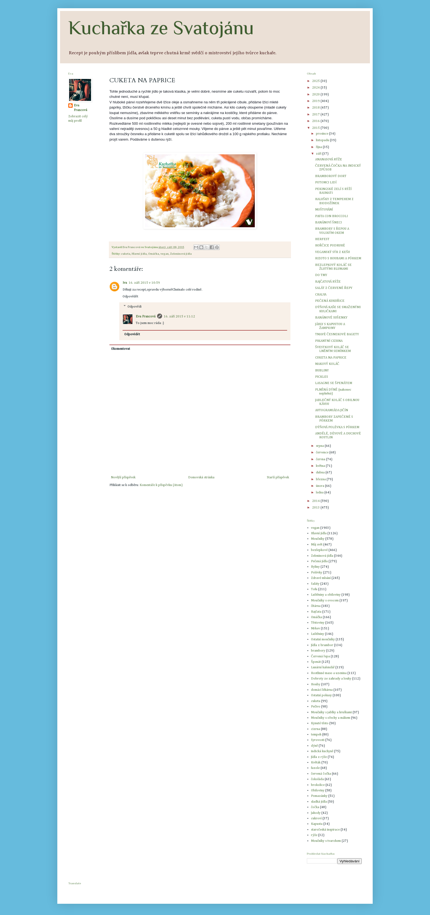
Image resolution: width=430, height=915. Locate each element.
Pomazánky (319, 796)
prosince (322, 133)
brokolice (318, 785)
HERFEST (322, 239)
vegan (164, 253)
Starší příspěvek (278, 477)
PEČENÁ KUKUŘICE (329, 301)
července (322, 452)
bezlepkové (319, 550)
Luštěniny (317, 634)
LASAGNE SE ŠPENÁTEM (333, 383)
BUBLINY (322, 370)
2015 (316, 128)
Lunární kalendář (323, 667)
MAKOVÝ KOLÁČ (327, 364)
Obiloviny (317, 790)
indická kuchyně (322, 751)
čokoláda (317, 779)
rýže (314, 835)
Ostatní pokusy (321, 695)
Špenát (316, 662)
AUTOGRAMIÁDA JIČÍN (331, 410)
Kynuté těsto (320, 723)
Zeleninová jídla (181, 253)
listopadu (323, 140)
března (321, 479)
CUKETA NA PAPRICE (330, 357)
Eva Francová (145, 316)
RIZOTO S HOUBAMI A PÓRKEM (338, 258)
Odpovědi (134, 306)
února (320, 486)
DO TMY (321, 275)
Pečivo (315, 706)
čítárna (316, 606)
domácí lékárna (322, 690)
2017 (316, 114)
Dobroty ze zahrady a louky (331, 678)
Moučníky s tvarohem (326, 841)
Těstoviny (317, 622)
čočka (315, 807)
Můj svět (316, 544)
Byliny (315, 567)
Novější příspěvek (123, 477)
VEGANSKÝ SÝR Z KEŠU (332, 252)
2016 (316, 121)
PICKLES (321, 377)
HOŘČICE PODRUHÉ (330, 245)
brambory (318, 650)
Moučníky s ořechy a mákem (330, 718)
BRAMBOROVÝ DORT (330, 176)
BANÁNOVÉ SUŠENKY (331, 317)
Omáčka (153, 253)
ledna (320, 492)
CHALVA (320, 294)
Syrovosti (317, 740)
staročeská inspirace (325, 829)
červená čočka (321, 773)
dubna (321, 472)
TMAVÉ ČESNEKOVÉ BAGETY (337, 334)
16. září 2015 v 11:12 (179, 316)
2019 (316, 101)
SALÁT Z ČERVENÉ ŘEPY (333, 288)
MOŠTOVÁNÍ (324, 209)
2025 (316, 81)
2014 (316, 501)
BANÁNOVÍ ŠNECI (328, 222)
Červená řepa (320, 656)
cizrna (315, 729)
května (321, 466)
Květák (316, 762)
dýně (314, 746)
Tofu (314, 589)
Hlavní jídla (139, 253)
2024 (316, 87)
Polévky (316, 572)
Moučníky (317, 539)
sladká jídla (319, 801)
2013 (316, 507)
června (321, 459)
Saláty (315, 584)
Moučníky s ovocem (325, 600)
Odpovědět (130, 296)
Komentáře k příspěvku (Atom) (161, 485)
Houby (315, 684)
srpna (320, 446)
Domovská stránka (201, 477)
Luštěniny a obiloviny (326, 594)
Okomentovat (120, 349)
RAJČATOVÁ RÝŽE (328, 281)
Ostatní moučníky (323, 639)
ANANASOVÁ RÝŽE (328, 159)
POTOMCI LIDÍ (325, 182)
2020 (316, 94)
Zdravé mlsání (321, 578)
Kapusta (316, 824)
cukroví (316, 818)
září (319, 153)
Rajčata (316, 611)
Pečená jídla (319, 561)
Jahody (316, 813)
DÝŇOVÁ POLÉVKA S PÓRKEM (337, 427)
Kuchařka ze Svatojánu (161, 27)
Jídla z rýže (319, 757)
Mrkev (315, 628)
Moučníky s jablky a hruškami (331, 712)
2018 (316, 107)
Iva (125, 283)
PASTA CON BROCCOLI (331, 216)
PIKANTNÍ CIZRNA (329, 341)
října (319, 147)
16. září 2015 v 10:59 (144, 283)
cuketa (125, 253)
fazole (315, 768)
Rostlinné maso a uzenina (329, 673)
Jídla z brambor (322, 645)
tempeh (316, 734)
